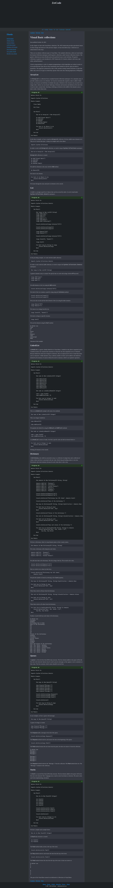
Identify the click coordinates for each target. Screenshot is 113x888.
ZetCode (56, 3)
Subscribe (68, 29)
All (42, 29)
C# (54, 29)
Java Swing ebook (11, 49)
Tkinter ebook (10, 40)
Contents (32, 32)
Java (57, 29)
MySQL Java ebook (12, 53)
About (68, 884)
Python (51, 29)
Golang (46, 29)
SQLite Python (10, 43)
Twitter (48, 884)
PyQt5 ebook (10, 38)
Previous (38, 32)
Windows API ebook (12, 47)
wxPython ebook (11, 45)
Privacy (64, 884)
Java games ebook (11, 51)
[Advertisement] (56, 16)
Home (44, 884)
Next (42, 32)
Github (53, 884)
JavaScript (62, 29)
